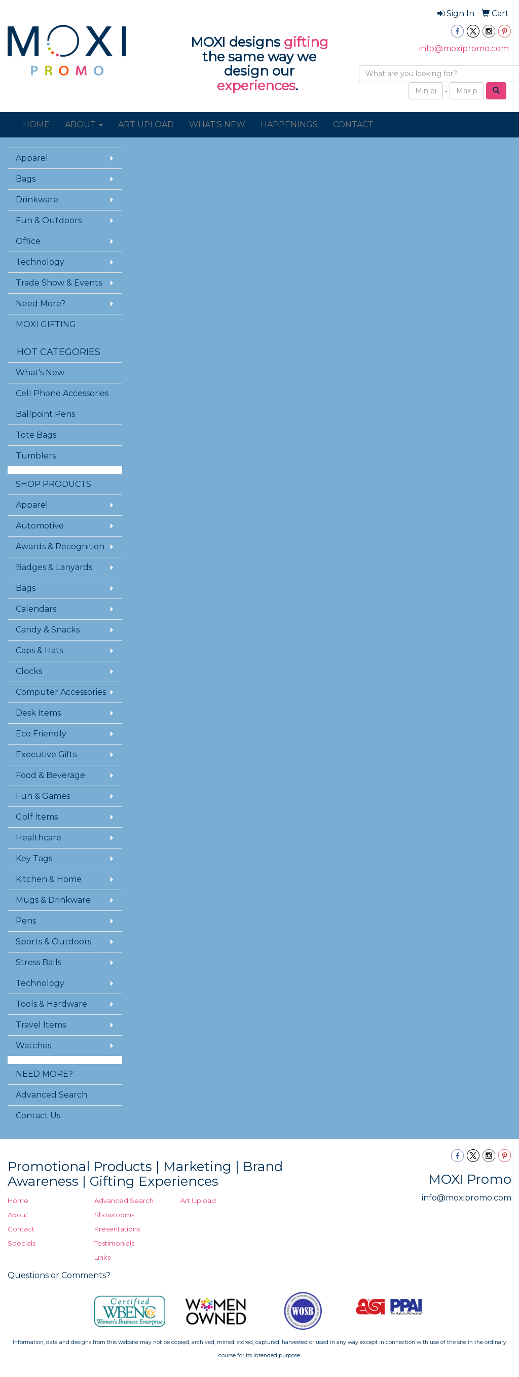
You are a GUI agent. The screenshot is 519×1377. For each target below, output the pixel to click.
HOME (36, 124)
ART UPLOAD (146, 124)
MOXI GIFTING (46, 324)
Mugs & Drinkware (53, 900)
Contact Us (38, 1115)
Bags (25, 179)
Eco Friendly (41, 733)
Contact (21, 1229)
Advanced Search (51, 1095)
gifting (306, 42)
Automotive (40, 526)
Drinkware (37, 199)
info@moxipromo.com (464, 48)
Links (102, 1257)
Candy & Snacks (48, 629)
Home (18, 1200)
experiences (256, 86)
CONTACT (353, 124)
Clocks (29, 671)
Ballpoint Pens (45, 414)
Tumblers (36, 456)
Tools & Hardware (51, 1004)
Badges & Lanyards (54, 567)
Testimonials (114, 1243)
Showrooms (114, 1215)
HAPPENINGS (289, 124)
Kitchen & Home (49, 879)
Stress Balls (38, 962)
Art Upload (198, 1200)
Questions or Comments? (59, 1275)
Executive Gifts (46, 754)
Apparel (32, 158)
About (18, 1215)
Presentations (117, 1229)
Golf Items (37, 817)
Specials (21, 1243)
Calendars (36, 609)
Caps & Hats (39, 650)
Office (28, 241)
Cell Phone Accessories (62, 393)
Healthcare (38, 837)
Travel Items (41, 1025)
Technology (40, 262)
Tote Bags (36, 435)
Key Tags (34, 858)
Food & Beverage (50, 775)
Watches (33, 1045)
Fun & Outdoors (49, 220)
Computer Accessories (61, 692)
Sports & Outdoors (53, 941)
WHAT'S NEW (217, 124)
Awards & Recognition (60, 546)
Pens (26, 921)
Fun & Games (43, 796)
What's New (40, 372)
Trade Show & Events (59, 283)
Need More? (40, 303)
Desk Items (38, 713)
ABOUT (84, 124)
